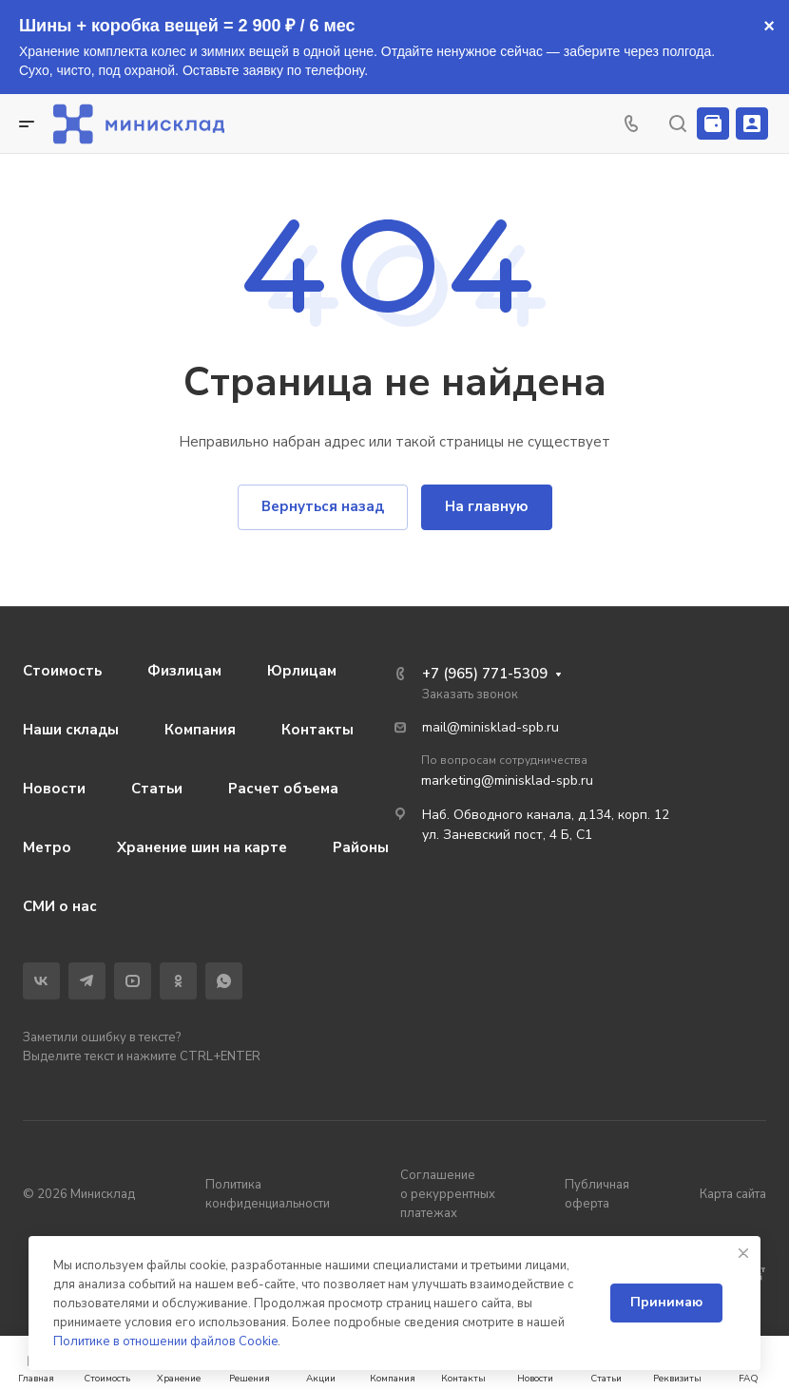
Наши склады (71, 729)
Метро (47, 847)
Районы (361, 847)
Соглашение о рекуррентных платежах (447, 1194)
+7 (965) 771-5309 (485, 673)
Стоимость (62, 670)
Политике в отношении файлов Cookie (165, 1341)
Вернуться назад (322, 506)
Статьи (157, 788)
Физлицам (184, 670)
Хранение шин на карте (202, 847)
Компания (200, 729)
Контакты (317, 729)
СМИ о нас (60, 906)
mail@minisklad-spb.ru (490, 727)
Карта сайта (733, 1194)
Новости (54, 788)
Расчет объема (283, 788)
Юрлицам (302, 670)
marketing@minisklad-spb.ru (507, 780)
